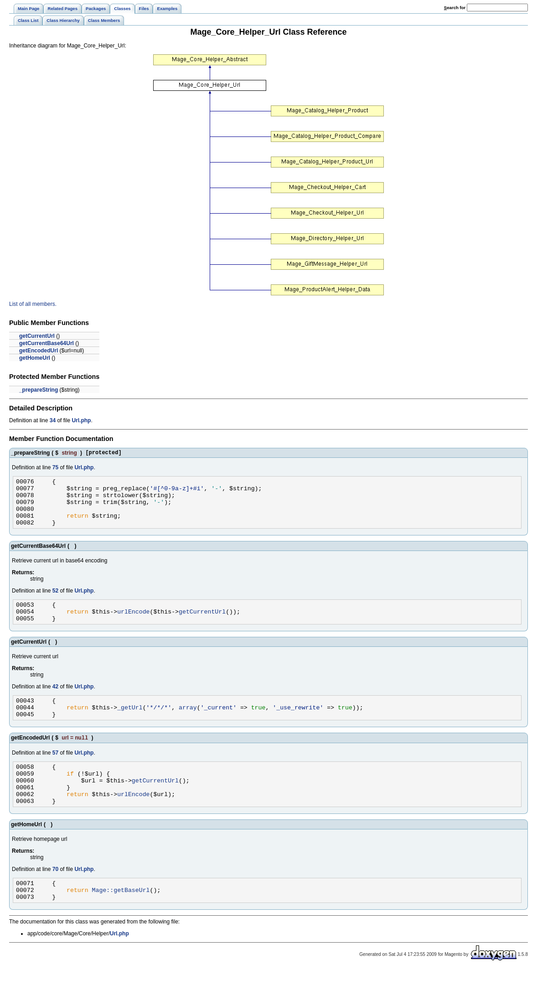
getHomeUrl (34, 358)
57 (55, 773)
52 (55, 601)
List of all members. (33, 304)
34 (53, 420)
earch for (455, 7)
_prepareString (38, 390)
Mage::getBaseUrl (121, 921)
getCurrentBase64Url (46, 343)
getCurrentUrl (37, 336)
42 (55, 701)
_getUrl (130, 725)
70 (55, 897)
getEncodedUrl (38, 350)
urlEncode (133, 625)
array (188, 725)
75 (55, 469)
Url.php (81, 420)
